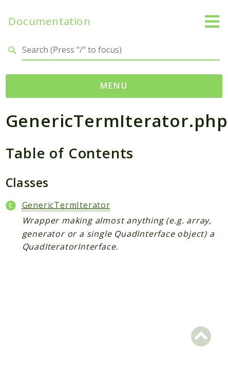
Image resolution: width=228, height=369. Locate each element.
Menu (114, 85)
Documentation (49, 21)
